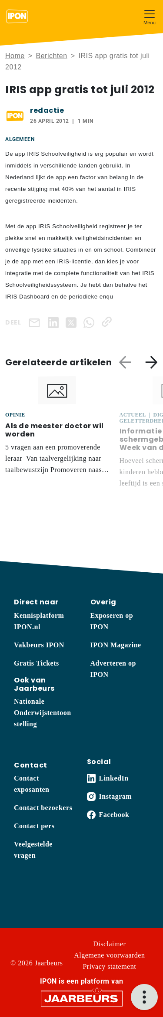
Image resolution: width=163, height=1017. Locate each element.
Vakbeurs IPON (39, 645)
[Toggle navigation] (149, 16)
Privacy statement (109, 966)
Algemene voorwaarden (109, 955)
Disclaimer (109, 944)
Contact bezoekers (43, 807)
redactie (47, 110)
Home (15, 55)
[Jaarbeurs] (82, 998)
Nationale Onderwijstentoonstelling (42, 713)
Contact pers (34, 826)
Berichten (51, 55)
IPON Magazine (115, 645)
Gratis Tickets (36, 663)
